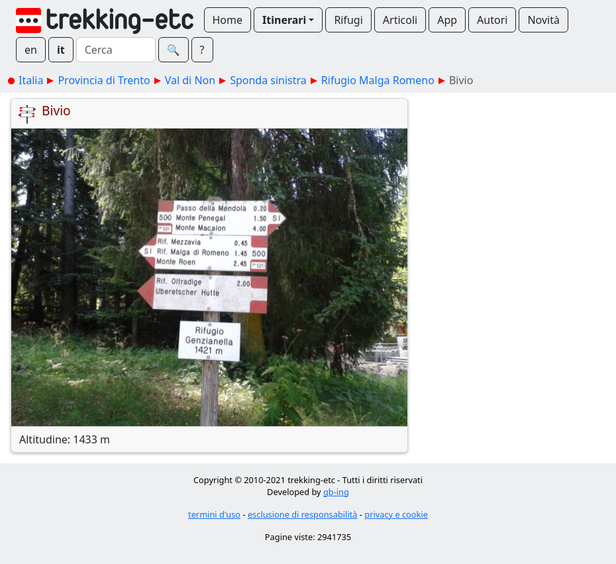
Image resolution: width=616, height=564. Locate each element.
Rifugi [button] (348, 20)
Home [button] (228, 20)
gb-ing (336, 492)
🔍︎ (173, 49)
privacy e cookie (396, 514)
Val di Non (190, 80)
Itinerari (284, 20)
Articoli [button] (400, 20)
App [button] (447, 20)
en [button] (31, 49)
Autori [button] (492, 20)
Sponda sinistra (268, 80)
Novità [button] (543, 20)
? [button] (202, 49)
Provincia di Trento (104, 80)
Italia (31, 80)
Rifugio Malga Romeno (378, 80)
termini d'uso (214, 514)
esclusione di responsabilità (303, 514)
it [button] (61, 49)
